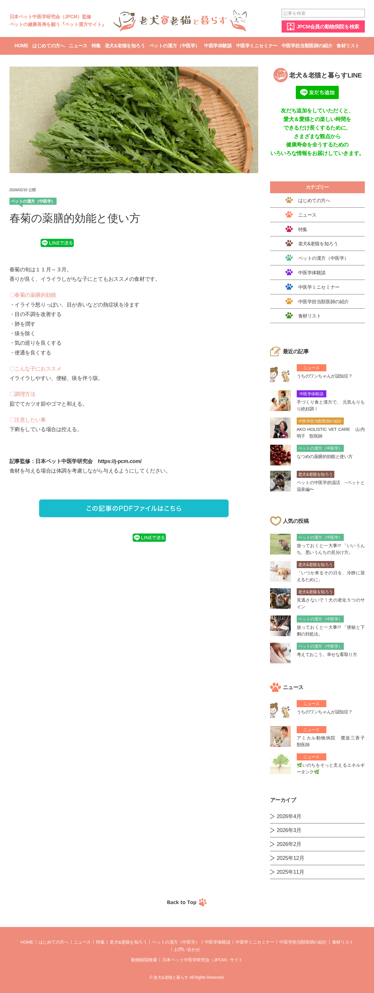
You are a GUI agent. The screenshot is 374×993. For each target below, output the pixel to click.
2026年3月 (289, 830)
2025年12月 (290, 858)
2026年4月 (289, 816)
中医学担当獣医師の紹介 (307, 45)
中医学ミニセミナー (256, 45)
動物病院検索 (144, 959)
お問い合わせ (187, 949)
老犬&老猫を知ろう (125, 45)
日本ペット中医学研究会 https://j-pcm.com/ (88, 461)
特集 (96, 45)
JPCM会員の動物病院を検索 (327, 27)
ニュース (78, 45)
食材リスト (347, 45)
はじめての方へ (48, 45)
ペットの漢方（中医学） (174, 45)
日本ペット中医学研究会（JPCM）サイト (202, 959)
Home (21, 45)
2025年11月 (290, 872)
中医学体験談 (218, 45)
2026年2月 (289, 844)
